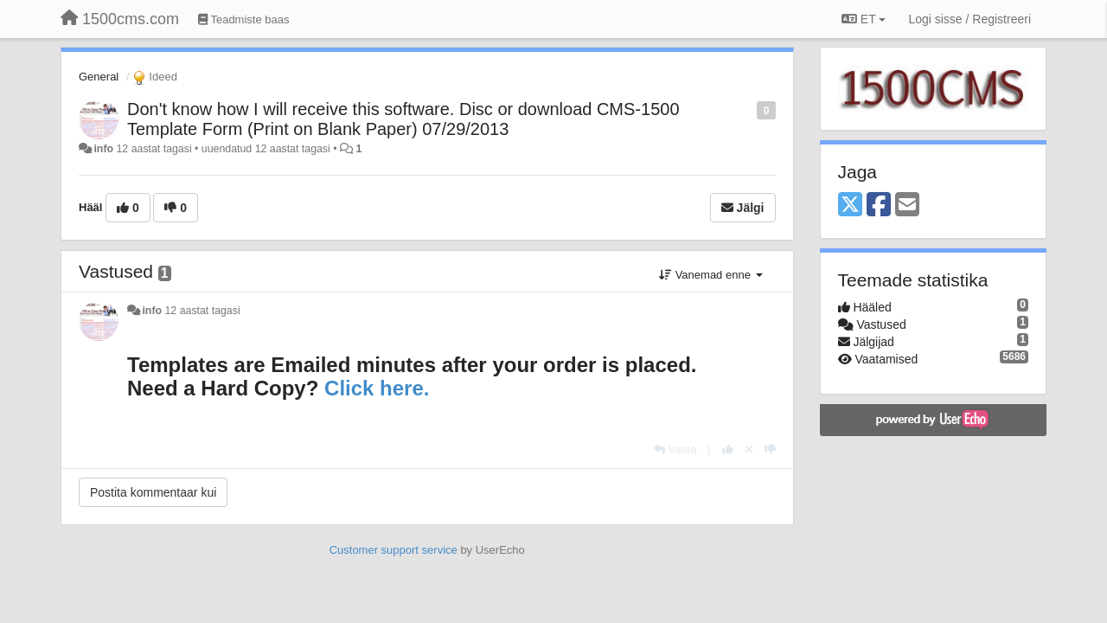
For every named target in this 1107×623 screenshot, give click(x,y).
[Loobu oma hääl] (749, 449)
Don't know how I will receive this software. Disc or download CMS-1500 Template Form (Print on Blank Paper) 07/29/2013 (403, 119)
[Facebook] (879, 205)
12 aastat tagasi (202, 311)
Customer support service (394, 549)
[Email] (907, 205)
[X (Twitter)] (850, 205)
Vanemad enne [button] (710, 274)
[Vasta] (675, 449)
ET (863, 19)
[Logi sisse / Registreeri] (969, 19)
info (103, 149)
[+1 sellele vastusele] (727, 449)
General (98, 76)
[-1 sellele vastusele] (770, 449)
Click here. (376, 388)
